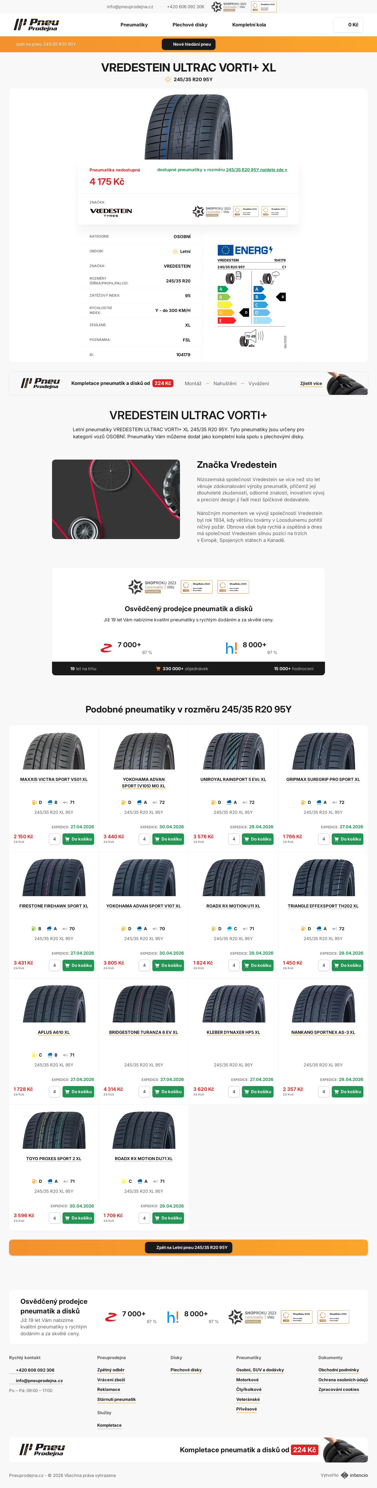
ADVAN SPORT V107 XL (144, 905)
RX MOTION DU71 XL (143, 1157)
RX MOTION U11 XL (233, 905)
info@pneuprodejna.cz (130, 6)
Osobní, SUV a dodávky (259, 1368)
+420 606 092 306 (36, 1369)
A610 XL (54, 1031)
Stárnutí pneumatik (117, 1398)
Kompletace (109, 1424)
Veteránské (247, 1398)
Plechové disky (190, 25)
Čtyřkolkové (248, 1388)
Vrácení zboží (111, 1378)
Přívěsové (245, 1408)
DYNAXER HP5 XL (233, 1031)
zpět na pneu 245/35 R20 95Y (42, 44)
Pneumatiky (132, 25)
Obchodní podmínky (338, 1368)
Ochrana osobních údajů (343, 1378)
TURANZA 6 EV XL (144, 1031)
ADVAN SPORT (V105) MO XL (143, 781)
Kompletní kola (250, 25)
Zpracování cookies (338, 1388)
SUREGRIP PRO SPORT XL (323, 778)
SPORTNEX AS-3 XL (323, 1031)
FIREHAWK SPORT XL (54, 905)
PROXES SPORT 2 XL (53, 1157)
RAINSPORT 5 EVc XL (233, 778)
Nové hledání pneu (188, 44)
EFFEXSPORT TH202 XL (323, 905)
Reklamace (108, 1388)
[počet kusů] (54, 838)
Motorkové (246, 1378)
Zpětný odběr (111, 1368)
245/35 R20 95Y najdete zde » (257, 169)
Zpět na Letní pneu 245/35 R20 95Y (188, 1246)
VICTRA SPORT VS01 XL (53, 778)
